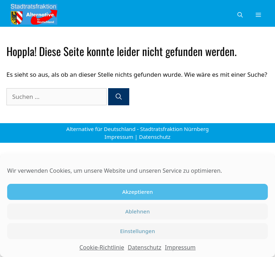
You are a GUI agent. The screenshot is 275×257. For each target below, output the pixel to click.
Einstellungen (137, 231)
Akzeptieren (137, 191)
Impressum (180, 247)
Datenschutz (144, 247)
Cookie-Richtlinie (101, 247)
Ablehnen (137, 211)
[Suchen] (118, 96)
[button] (240, 14)
